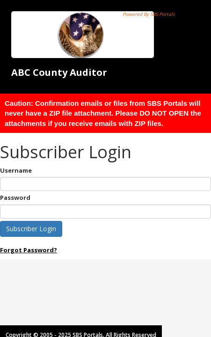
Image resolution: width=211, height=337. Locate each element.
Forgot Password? (28, 250)
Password (15, 197)
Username (16, 170)
